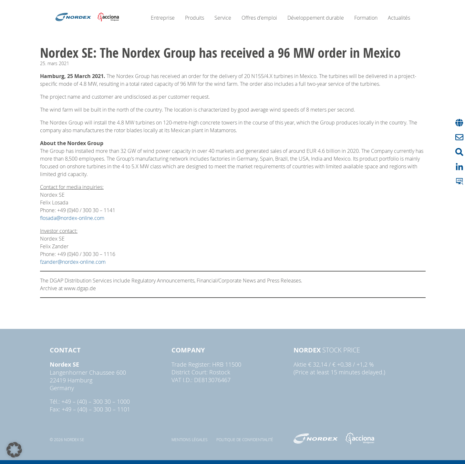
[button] (14, 450)
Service (222, 17)
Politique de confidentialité (244, 439)
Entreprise (163, 17)
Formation (365, 17)
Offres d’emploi (259, 17)
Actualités (399, 17)
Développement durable (315, 17)
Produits (194, 17)
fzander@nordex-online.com (73, 261)
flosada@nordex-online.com (72, 218)
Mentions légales (189, 439)
